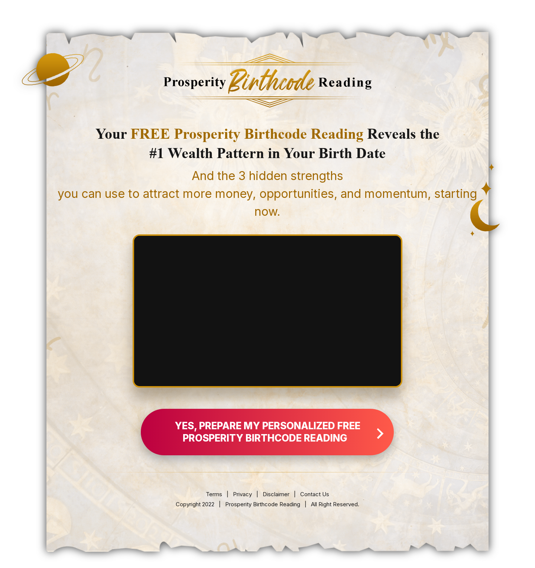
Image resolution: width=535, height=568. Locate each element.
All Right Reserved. (335, 504)
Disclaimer (277, 494)
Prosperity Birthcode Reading (262, 504)
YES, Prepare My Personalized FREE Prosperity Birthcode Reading (279, 432)
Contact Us (314, 494)
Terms (214, 494)
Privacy (242, 494)
